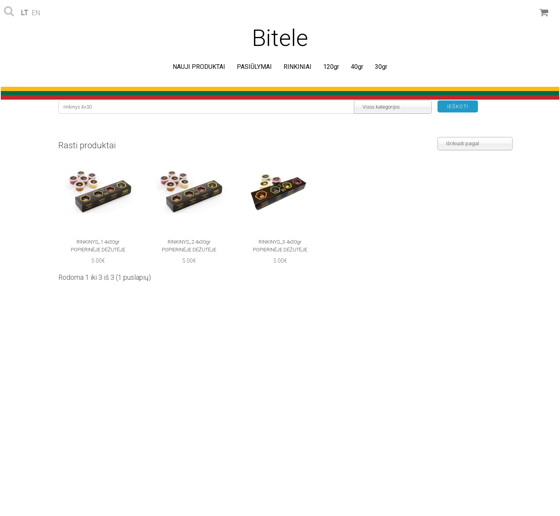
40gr (357, 66)
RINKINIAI (298, 66)
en (36, 13)
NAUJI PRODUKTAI (199, 66)
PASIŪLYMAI (254, 66)
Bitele (280, 38)
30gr (381, 66)
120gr (331, 66)
